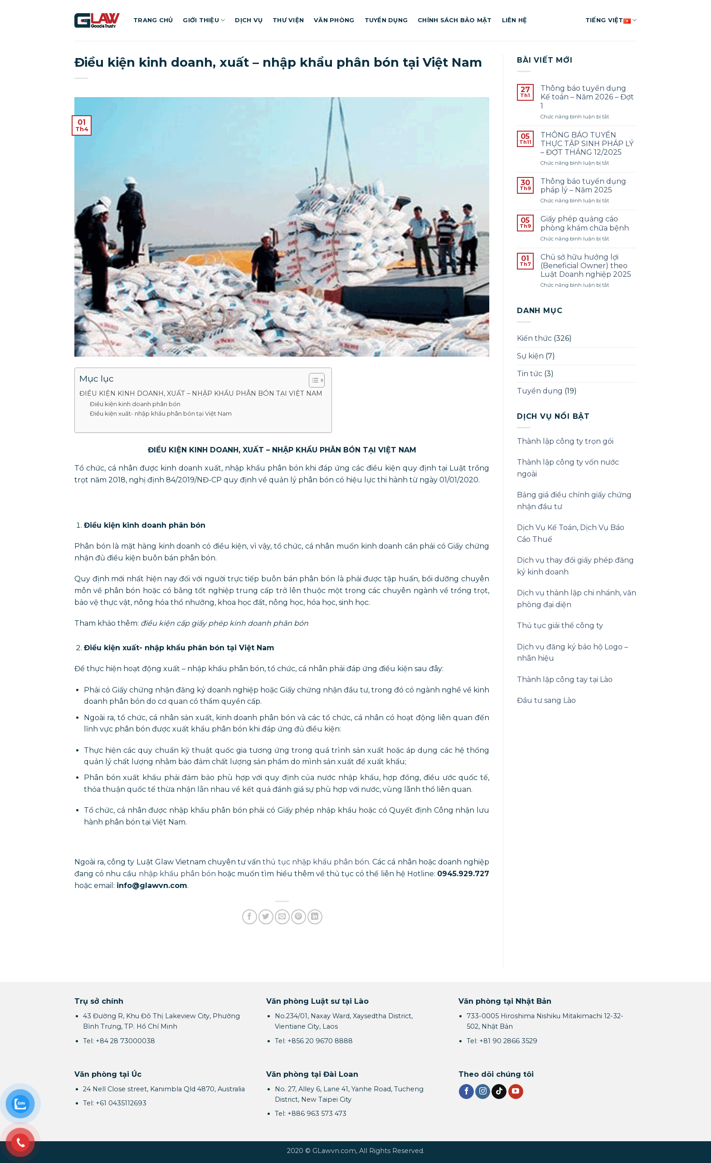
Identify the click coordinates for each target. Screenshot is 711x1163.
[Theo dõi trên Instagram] (482, 1091)
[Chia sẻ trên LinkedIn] (314, 916)
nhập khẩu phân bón (177, 873)
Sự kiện (530, 356)
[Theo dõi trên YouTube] (515, 1091)
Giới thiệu (204, 20)
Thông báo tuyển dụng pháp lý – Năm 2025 (583, 185)
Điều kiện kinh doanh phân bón (135, 403)
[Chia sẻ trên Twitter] (265, 916)
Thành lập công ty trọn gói (565, 441)
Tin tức (529, 373)
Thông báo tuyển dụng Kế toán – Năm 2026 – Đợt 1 (587, 97)
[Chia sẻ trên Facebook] (249, 916)
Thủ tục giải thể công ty (560, 625)
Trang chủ (153, 20)
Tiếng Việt (611, 20)
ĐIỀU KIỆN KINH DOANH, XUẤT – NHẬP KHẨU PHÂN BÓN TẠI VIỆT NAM (200, 393)
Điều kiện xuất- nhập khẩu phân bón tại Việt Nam (161, 413)
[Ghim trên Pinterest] (298, 916)
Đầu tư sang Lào (546, 700)
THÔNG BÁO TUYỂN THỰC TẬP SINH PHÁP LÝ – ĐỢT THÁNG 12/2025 (587, 144)
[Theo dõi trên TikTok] (499, 1091)
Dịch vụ (249, 20)
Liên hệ (514, 20)
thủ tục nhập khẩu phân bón (316, 862)
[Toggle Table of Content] (312, 380)
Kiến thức (534, 338)
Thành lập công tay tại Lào (565, 679)
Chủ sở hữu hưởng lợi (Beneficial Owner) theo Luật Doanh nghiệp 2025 (586, 266)
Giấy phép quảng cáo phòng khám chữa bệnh (585, 223)
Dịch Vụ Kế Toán (547, 527)
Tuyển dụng (386, 20)
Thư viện (288, 20)
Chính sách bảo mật (455, 20)
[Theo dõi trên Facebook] (466, 1091)
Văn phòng (334, 20)
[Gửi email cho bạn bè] (282, 916)
